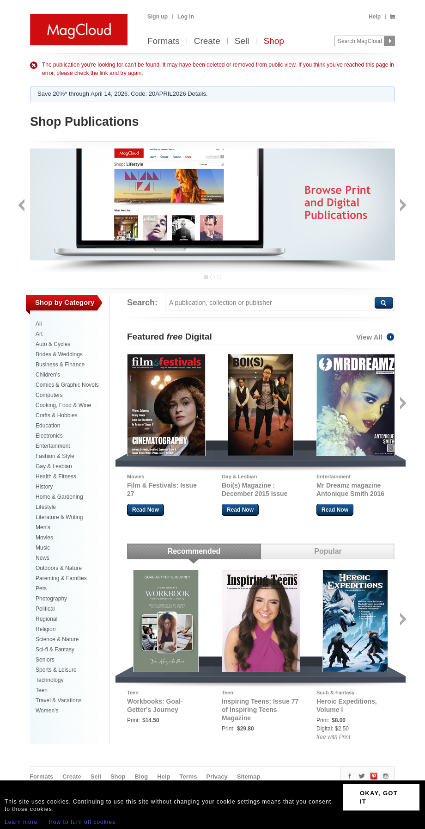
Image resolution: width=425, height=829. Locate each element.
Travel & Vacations (58, 700)
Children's (48, 374)
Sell (242, 41)
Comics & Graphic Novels (67, 385)
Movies (44, 537)
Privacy (217, 776)
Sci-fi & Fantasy (55, 649)
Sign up (157, 16)
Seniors (45, 659)
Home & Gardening (59, 497)
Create (207, 41)
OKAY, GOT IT (379, 797)
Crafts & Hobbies (57, 415)
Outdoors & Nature (59, 568)
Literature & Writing (59, 517)
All (39, 324)
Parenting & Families (61, 578)
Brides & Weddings (59, 354)
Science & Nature (57, 639)
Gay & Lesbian (54, 466)
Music (43, 547)
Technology (50, 680)
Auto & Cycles (53, 344)
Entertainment (53, 446)
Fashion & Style (55, 456)
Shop (273, 41)
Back (22, 206)
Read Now (145, 510)
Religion (45, 629)
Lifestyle (46, 507)
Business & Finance (60, 364)
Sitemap (249, 776)
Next (402, 206)
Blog (141, 776)
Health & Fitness (56, 476)
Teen (42, 690)
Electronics (49, 436)
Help (375, 16)
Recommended (194, 551)
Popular (328, 551)
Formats (163, 41)
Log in (185, 16)
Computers (49, 395)
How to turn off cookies (82, 822)
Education (48, 425)
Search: (142, 302)
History (44, 486)
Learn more (21, 822)
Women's (47, 710)
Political (45, 609)
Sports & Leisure (56, 670)
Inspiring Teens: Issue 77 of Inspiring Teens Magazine (260, 710)
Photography (51, 598)
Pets (41, 588)
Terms (188, 776)
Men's (43, 527)
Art (39, 334)
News (42, 558)
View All (375, 337)
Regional (46, 619)
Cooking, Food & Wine (63, 405)
